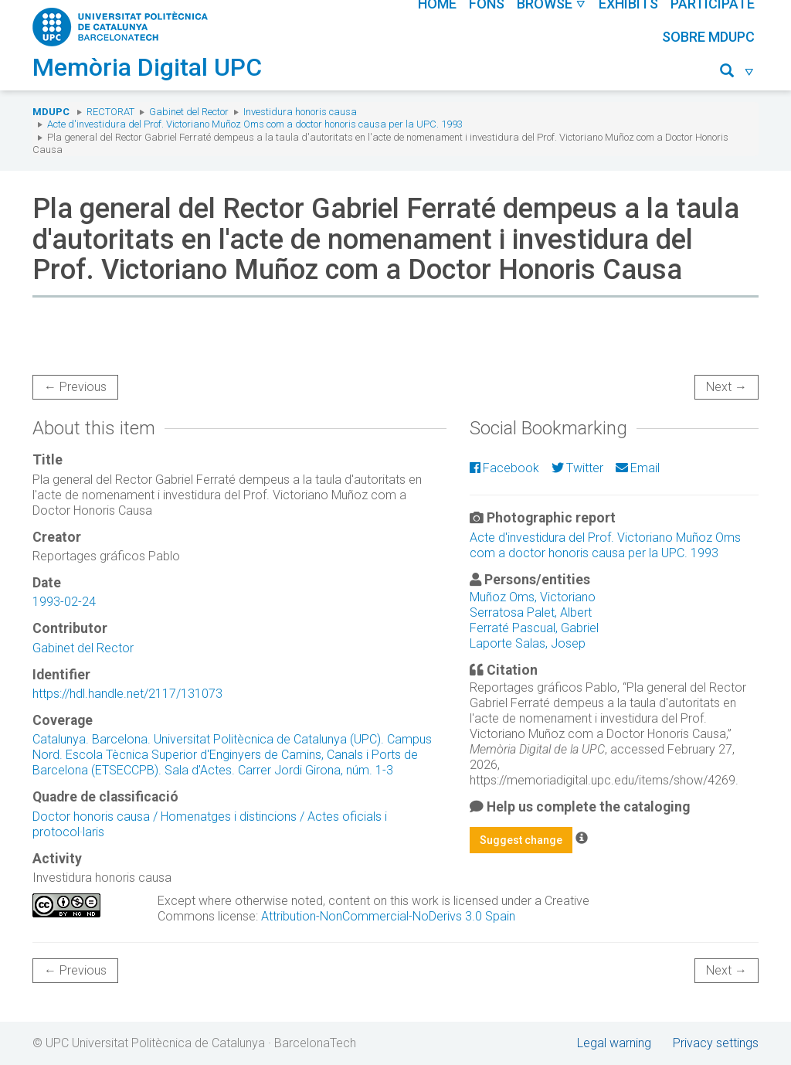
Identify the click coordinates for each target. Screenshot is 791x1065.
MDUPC (51, 111)
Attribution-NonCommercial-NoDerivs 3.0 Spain (388, 916)
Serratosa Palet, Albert (531, 612)
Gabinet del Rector (189, 111)
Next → (726, 386)
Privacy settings (716, 1043)
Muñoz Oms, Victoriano (533, 597)
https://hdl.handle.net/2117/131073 (127, 693)
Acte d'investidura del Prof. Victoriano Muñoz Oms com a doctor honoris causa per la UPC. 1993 (255, 124)
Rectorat (110, 111)
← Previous (75, 386)
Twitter (577, 468)
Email (638, 468)
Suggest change (521, 840)
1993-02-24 (64, 601)
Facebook (504, 468)
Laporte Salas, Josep (528, 643)
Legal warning (614, 1043)
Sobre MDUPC (708, 37)
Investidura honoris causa (300, 111)
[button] (737, 73)
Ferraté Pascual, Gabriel (534, 628)
